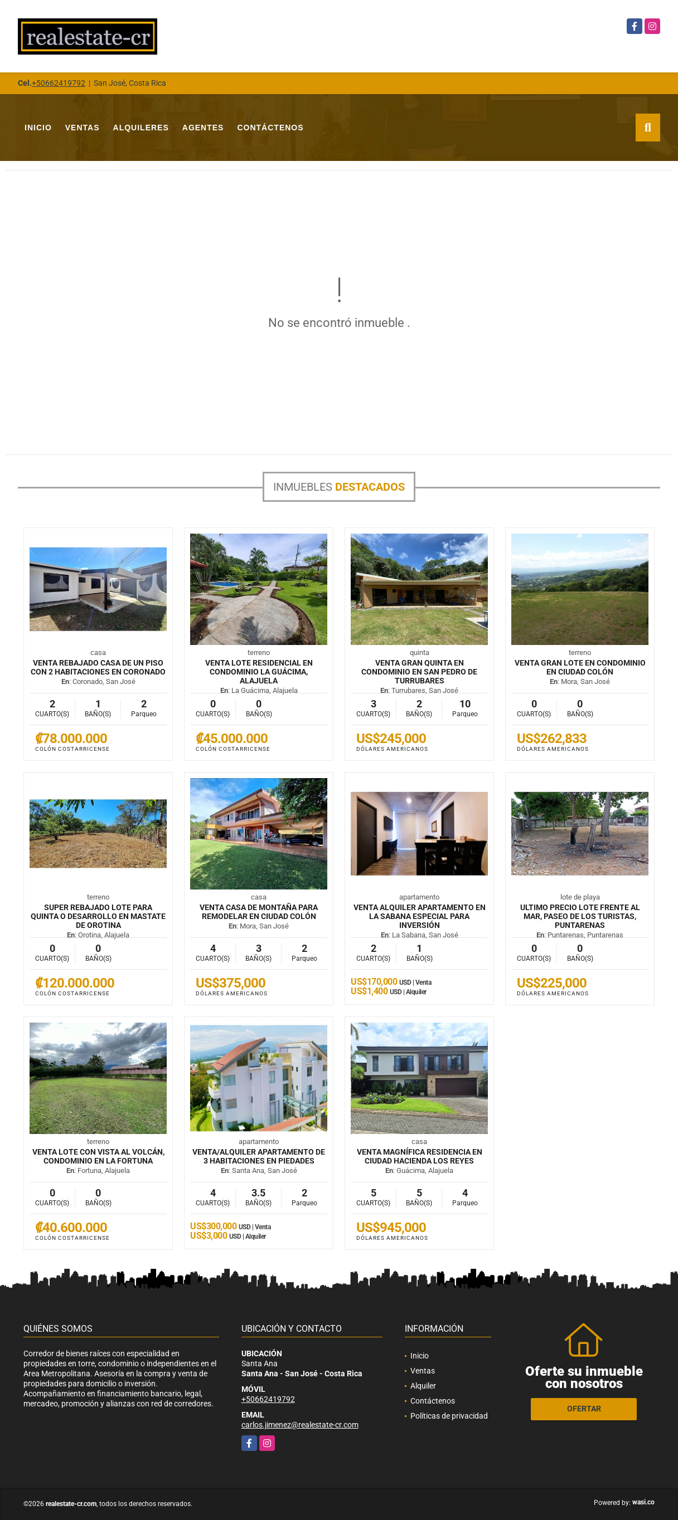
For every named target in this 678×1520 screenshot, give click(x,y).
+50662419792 (58, 83)
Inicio (38, 127)
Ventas (82, 127)
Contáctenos (270, 127)
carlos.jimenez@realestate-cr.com (300, 1424)
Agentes (203, 127)
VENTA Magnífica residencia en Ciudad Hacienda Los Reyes (419, 1156)
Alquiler (423, 1385)
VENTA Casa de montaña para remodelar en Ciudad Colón (259, 912)
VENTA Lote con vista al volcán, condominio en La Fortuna (98, 1156)
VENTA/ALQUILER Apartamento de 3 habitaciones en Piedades (258, 1156)
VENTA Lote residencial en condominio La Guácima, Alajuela (259, 671)
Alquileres (141, 127)
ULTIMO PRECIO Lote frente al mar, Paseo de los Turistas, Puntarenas (580, 916)
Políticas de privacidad (449, 1415)
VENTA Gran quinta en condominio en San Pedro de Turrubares (419, 671)
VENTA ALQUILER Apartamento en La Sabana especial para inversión (419, 916)
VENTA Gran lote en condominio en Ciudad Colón (580, 667)
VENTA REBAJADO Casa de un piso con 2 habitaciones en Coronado (98, 667)
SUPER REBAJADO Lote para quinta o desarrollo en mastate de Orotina (98, 916)
